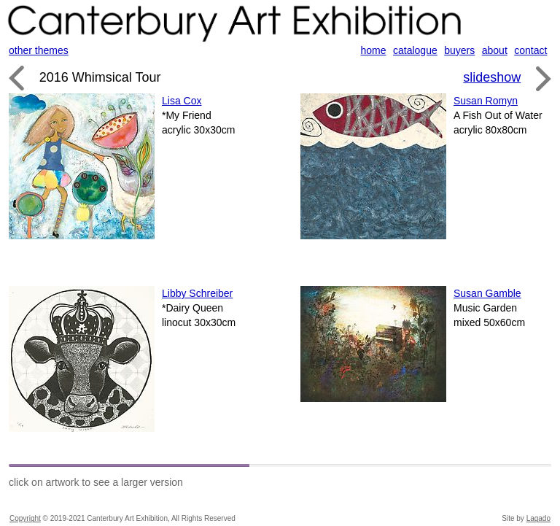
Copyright (25, 518)
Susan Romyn (486, 101)
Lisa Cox (181, 101)
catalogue (415, 50)
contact (530, 50)
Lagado (538, 518)
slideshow (492, 77)
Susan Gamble (487, 293)
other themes (39, 50)
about (495, 50)
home (373, 50)
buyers (459, 50)
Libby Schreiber (197, 293)
